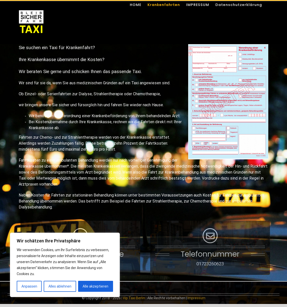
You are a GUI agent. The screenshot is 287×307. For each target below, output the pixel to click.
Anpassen (29, 286)
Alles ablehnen (59, 286)
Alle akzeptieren (95, 286)
